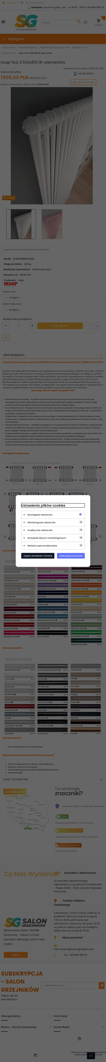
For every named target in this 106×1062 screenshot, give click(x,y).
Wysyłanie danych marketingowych (46, 538)
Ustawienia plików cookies (43, 505)
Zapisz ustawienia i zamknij (38, 555)
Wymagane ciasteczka (39, 514)
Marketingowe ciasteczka (41, 522)
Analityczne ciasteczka (39, 530)
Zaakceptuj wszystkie (70, 555)
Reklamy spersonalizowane (42, 545)
